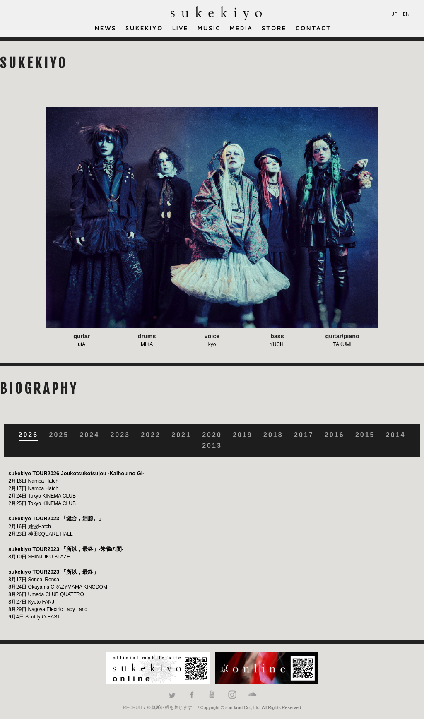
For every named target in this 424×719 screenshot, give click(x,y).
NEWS (105, 27)
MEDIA (241, 27)
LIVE (180, 27)
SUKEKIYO (144, 27)
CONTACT (313, 27)
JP (395, 14)
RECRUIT (133, 707)
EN (406, 14)
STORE (274, 27)
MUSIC (209, 27)
